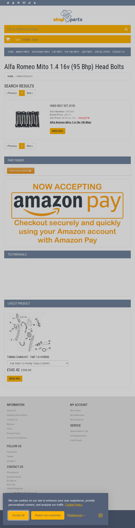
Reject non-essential (47, 515)
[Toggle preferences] (76, 515)
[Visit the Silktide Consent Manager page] (100, 515)
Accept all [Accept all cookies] (18, 515)
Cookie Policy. (74, 504)
